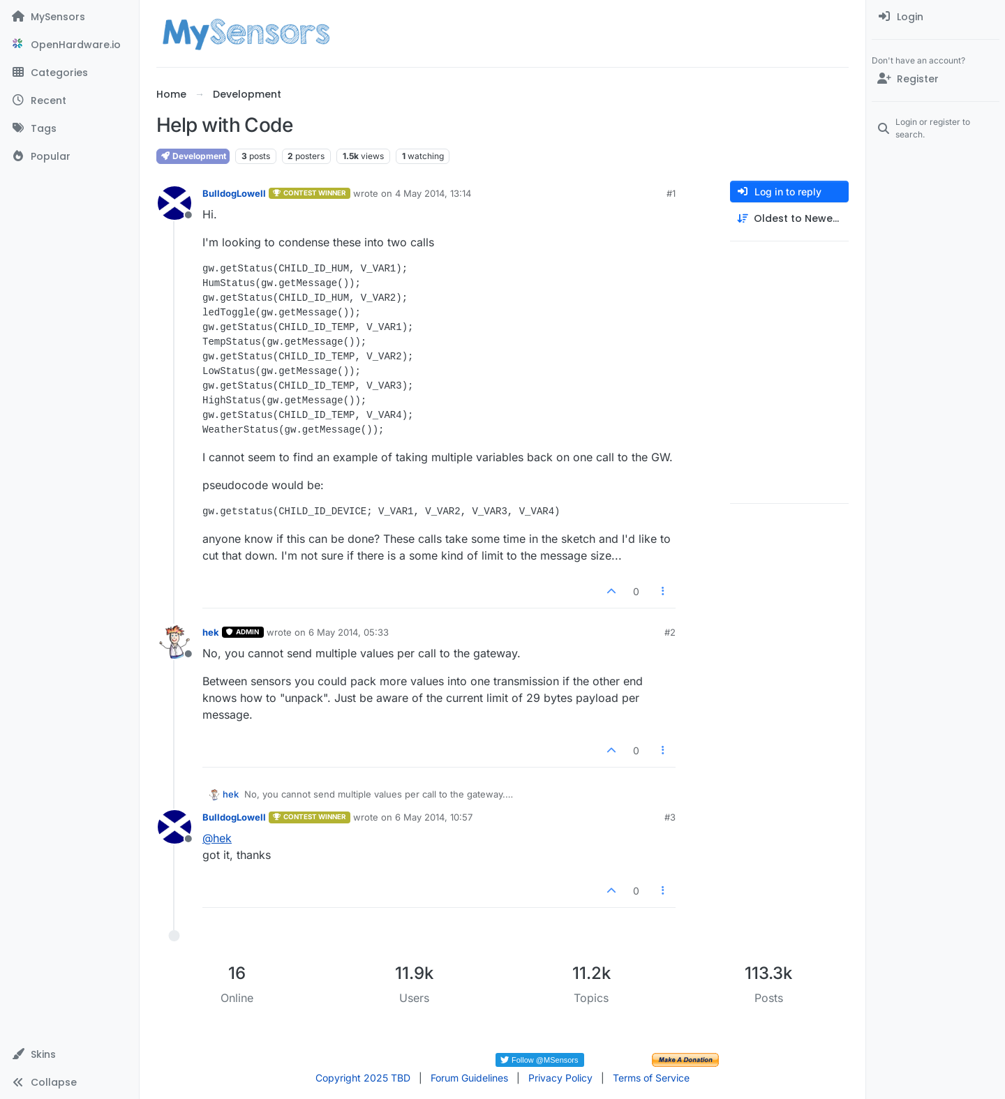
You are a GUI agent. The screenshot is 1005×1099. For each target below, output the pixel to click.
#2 (670, 632)
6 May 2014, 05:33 (348, 632)
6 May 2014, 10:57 (433, 817)
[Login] (935, 17)
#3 (670, 817)
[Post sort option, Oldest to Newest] (789, 219)
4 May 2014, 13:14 (433, 193)
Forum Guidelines (469, 1078)
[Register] (935, 79)
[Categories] (69, 72)
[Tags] (69, 128)
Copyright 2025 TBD (362, 1078)
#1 (671, 193)
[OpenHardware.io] (69, 44)
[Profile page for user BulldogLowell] (174, 203)
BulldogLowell (234, 193)
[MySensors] (69, 17)
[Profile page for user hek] (174, 642)
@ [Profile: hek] (217, 838)
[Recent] (69, 100)
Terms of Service (651, 1078)
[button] (69, 1054)
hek (210, 632)
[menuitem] (935, 17)
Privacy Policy (560, 1078)
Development (193, 156)
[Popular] (69, 156)
